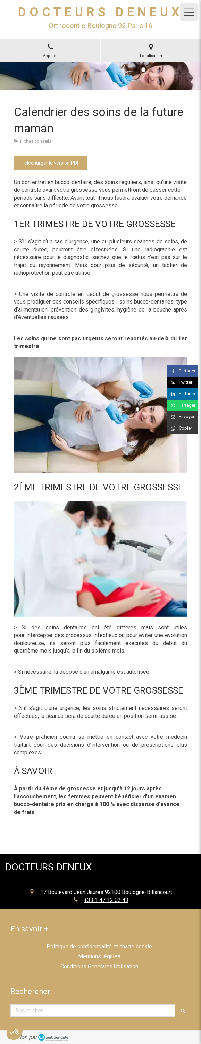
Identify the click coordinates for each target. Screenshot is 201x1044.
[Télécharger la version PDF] (50, 163)
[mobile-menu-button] (189, 12)
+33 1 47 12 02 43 (106, 900)
